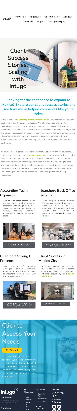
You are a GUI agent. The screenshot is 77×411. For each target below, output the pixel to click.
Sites (27, 407)
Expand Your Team (42, 395)
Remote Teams (42, 399)
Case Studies (42, 401)
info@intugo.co (56, 399)
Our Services (28, 399)
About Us (28, 403)
